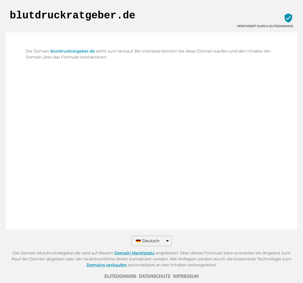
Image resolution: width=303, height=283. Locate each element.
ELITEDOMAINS (120, 276)
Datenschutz (154, 276)
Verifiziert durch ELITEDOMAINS (265, 26)
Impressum (186, 276)
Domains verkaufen (106, 265)
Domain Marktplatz (134, 253)
